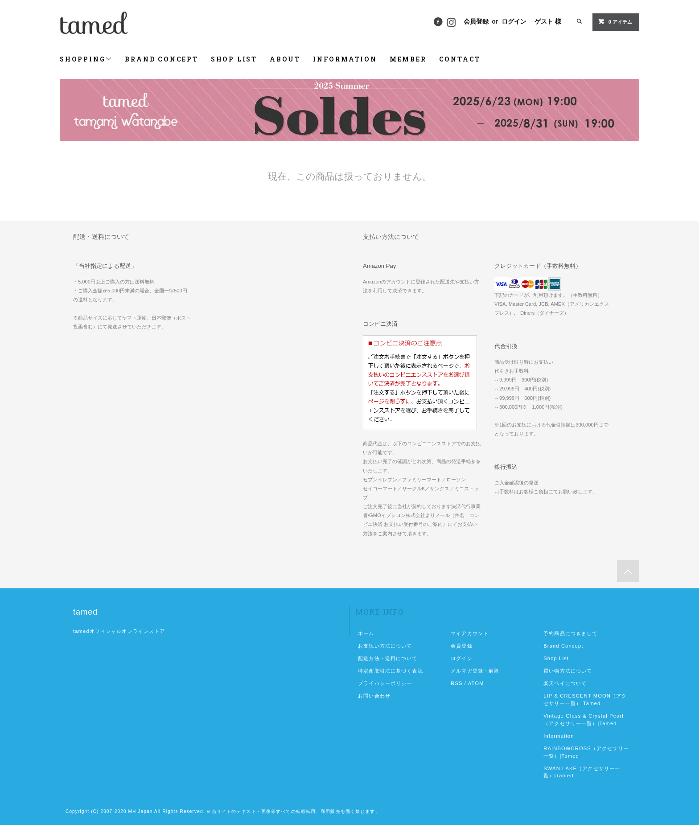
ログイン (514, 21)
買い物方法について (567, 670)
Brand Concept (563, 646)
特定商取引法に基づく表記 (390, 670)
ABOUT (285, 59)
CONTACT (460, 59)
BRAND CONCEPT (161, 59)
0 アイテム (615, 21)
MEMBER (408, 59)
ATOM (476, 683)
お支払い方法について (385, 646)
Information (558, 736)
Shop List (556, 658)
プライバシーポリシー (385, 683)
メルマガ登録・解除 (475, 670)
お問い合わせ (374, 695)
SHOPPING (86, 59)
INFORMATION (345, 59)
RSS (456, 683)
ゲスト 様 (548, 21)
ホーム (366, 633)
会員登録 (476, 21)
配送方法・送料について (387, 658)
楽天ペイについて (565, 683)
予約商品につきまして (570, 633)
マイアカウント (470, 633)
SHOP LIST (234, 59)
